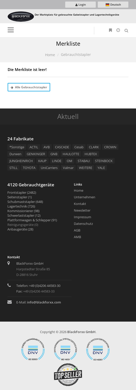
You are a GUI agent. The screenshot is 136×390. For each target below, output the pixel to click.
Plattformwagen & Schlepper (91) (32, 220)
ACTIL (34, 147)
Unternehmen (84, 197)
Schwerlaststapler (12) (23, 215)
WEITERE (85, 167)
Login (80, 4)
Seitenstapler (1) (19, 197)
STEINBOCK (104, 161)
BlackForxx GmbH (81, 332)
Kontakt (80, 203)
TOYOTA (29, 167)
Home (50, 54)
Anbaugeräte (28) (20, 229)
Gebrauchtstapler (76, 54)
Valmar (68, 167)
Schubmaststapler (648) (25, 201)
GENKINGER (36, 154)
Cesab (79, 147)
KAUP (42, 161)
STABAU (84, 161)
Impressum (82, 217)
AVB (47, 147)
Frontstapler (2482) (21, 192)
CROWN (110, 147)
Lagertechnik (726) (21, 206)
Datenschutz (83, 223)
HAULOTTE (71, 154)
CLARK (94, 147)
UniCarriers (49, 167)
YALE (101, 167)
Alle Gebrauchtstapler (29, 87)
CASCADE (62, 147)
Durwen (15, 154)
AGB (77, 230)
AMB (77, 237)
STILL (13, 167)
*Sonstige (16, 147)
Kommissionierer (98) (23, 211)
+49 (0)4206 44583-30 (44, 285)
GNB (53, 154)
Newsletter (82, 210)
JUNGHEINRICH (21, 161)
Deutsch (113, 5)
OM (69, 161)
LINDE (56, 161)
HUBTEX (91, 154)
